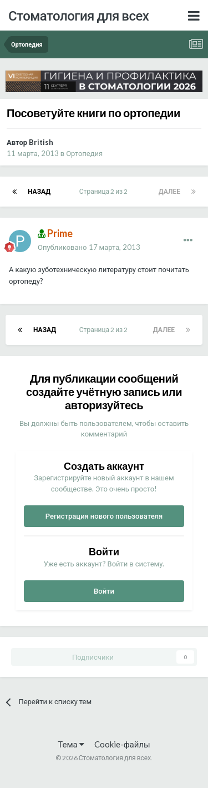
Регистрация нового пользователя (104, 515)
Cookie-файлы (122, 744)
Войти (104, 590)
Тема (71, 744)
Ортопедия (84, 153)
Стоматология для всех (78, 15)
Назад (39, 191)
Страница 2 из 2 (104, 191)
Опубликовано (89, 247)
